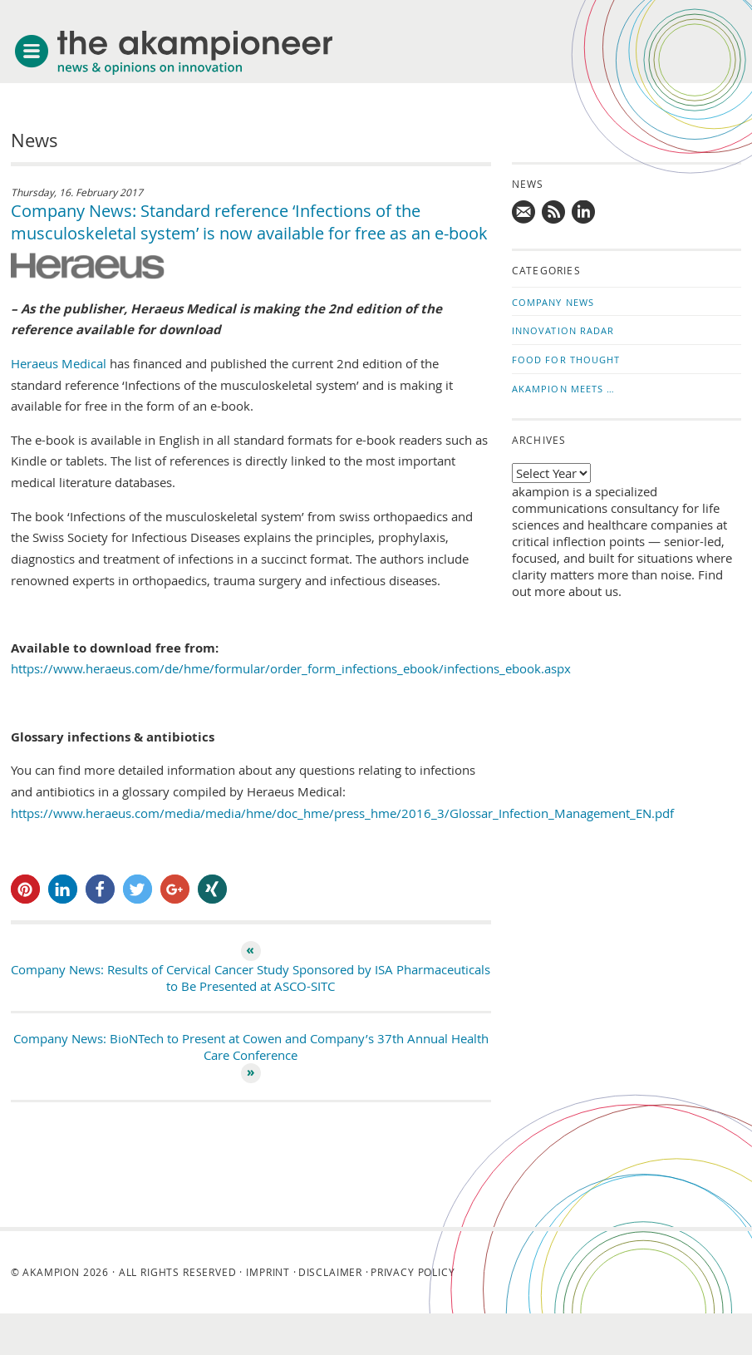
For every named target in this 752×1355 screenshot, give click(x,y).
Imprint (268, 1272)
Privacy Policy (413, 1272)
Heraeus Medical (60, 363)
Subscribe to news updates (554, 212)
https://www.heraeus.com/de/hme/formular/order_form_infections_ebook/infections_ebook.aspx (291, 668)
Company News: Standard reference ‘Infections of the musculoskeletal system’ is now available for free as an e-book (249, 222)
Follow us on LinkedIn (584, 212)
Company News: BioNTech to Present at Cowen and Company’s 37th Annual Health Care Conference (251, 1046)
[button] (25, 889)
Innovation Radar (563, 330)
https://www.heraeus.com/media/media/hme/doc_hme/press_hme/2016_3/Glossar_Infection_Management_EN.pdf (342, 813)
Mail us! (524, 212)
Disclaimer (330, 1272)
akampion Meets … (564, 388)
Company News (553, 302)
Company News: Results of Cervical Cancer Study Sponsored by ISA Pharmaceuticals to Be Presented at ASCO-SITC (250, 977)
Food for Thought (566, 359)
